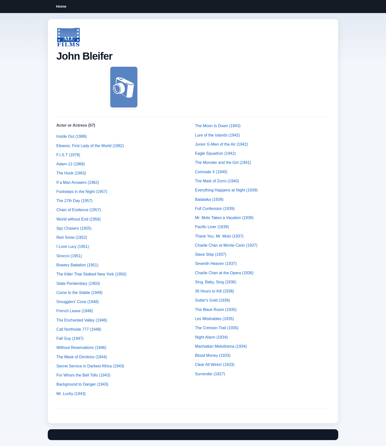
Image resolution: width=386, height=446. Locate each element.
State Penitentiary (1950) (78, 283)
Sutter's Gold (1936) (212, 300)
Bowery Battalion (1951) (77, 265)
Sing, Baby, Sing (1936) (215, 282)
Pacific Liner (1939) (212, 227)
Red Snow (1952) (71, 237)
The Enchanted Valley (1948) (81, 320)
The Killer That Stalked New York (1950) (91, 274)
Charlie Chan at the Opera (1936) (224, 273)
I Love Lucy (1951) (72, 246)
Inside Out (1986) (71, 136)
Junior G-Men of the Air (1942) (221, 144)
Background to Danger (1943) (82, 384)
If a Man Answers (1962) (77, 182)
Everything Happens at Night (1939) (226, 190)
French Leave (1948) (74, 311)
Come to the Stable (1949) (79, 293)
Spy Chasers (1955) (73, 228)
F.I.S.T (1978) (68, 155)
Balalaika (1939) (209, 199)
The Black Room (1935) (216, 310)
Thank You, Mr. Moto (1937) (219, 236)
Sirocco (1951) (69, 256)
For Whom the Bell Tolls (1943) (83, 375)
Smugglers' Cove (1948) (77, 302)
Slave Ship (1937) (210, 254)
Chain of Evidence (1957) (78, 210)
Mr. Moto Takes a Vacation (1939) (224, 218)
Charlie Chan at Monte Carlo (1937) (226, 245)
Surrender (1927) (210, 374)
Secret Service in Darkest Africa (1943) (90, 366)
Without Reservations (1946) (81, 347)
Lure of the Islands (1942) (217, 135)
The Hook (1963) (71, 173)
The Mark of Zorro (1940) (217, 181)
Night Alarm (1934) (211, 337)
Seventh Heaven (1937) (216, 263)
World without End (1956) (78, 219)
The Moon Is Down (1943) (218, 126)
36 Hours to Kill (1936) (214, 291)
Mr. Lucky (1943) (71, 394)
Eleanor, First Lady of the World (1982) (90, 146)
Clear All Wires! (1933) (214, 364)
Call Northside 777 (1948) (78, 329)
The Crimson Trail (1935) (217, 328)
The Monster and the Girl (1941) (223, 162)
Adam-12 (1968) (70, 164)
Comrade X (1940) (211, 172)
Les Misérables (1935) (214, 319)
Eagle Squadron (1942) (215, 153)
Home (61, 6)
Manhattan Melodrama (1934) (221, 346)
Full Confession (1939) (215, 208)
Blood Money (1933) (212, 355)
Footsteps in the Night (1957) (81, 191)
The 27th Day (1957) (74, 201)
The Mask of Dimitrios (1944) (81, 357)
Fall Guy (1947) (69, 338)
